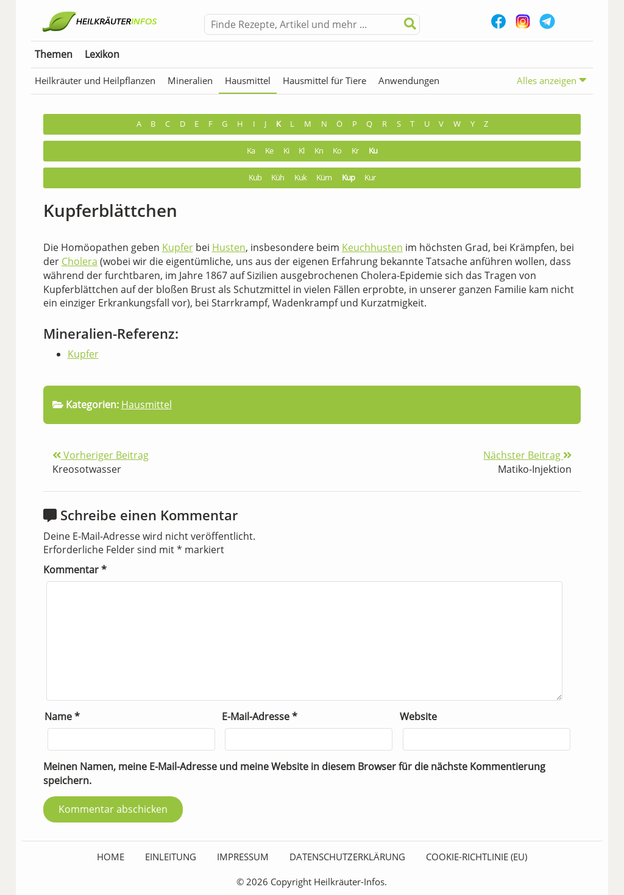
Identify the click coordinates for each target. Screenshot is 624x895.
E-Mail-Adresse (259, 716)
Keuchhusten (372, 247)
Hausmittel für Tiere (324, 80)
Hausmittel (248, 80)
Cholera (80, 261)
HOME (110, 857)
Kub (255, 177)
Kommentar (75, 569)
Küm (324, 177)
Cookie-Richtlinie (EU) (476, 857)
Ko (337, 151)
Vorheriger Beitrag (100, 455)
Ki (286, 151)
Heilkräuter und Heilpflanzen (95, 80)
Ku (373, 151)
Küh (277, 177)
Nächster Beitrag (527, 455)
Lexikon (102, 54)
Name (62, 716)
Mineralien (190, 80)
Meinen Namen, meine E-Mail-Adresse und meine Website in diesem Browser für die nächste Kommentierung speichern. (294, 773)
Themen (54, 54)
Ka (251, 151)
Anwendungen (408, 80)
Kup (348, 177)
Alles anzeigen (552, 80)
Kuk (300, 177)
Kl (301, 151)
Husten (229, 247)
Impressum (243, 857)
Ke (269, 151)
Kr (355, 151)
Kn (318, 151)
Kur (369, 177)
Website (418, 716)
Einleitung (170, 857)
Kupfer (177, 247)
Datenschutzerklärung (347, 857)
